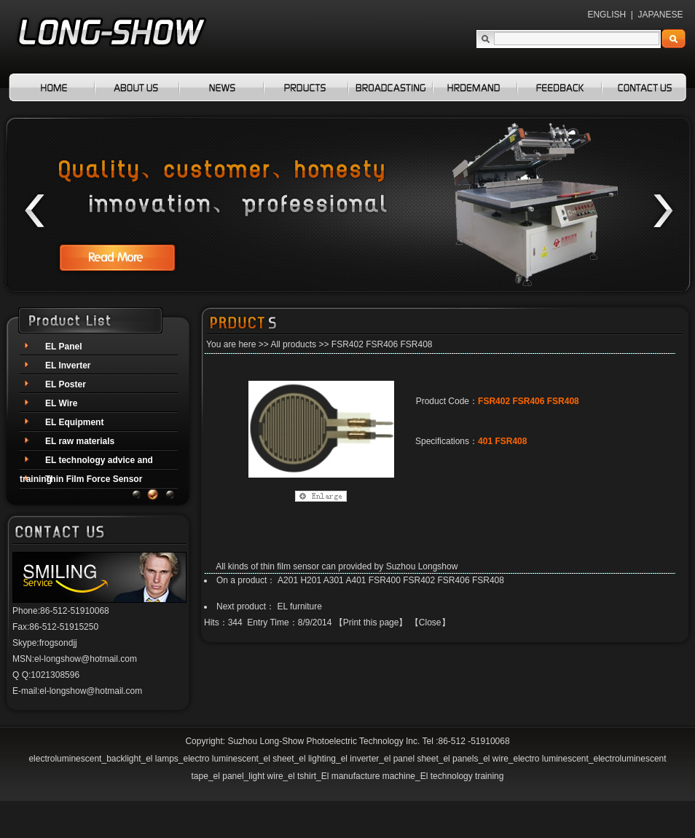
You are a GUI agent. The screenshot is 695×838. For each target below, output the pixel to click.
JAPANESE (660, 14)
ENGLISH (606, 14)
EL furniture (299, 606)
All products (293, 344)
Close (430, 622)
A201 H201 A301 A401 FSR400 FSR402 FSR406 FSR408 (391, 580)
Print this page (371, 622)
